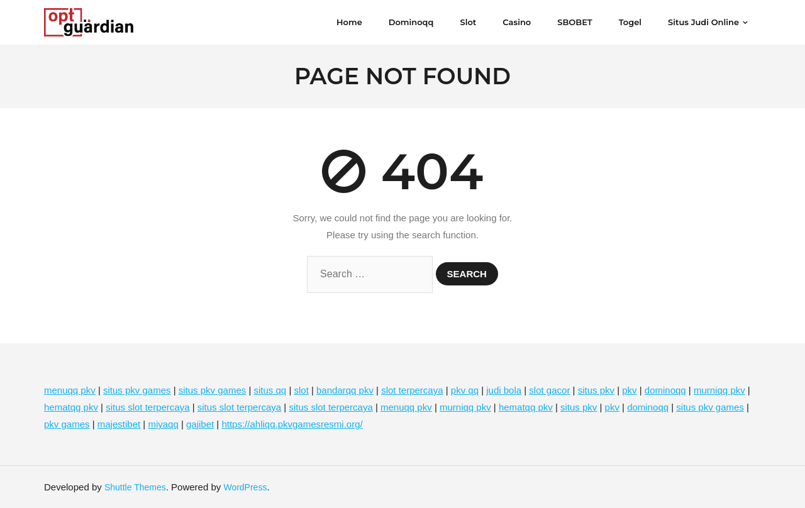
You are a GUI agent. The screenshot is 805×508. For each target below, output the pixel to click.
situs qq (270, 390)
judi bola (503, 390)
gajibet (200, 424)
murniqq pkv (719, 390)
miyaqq (163, 424)
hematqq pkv (71, 407)
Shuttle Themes (135, 487)
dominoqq (665, 390)
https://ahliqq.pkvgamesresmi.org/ (291, 424)
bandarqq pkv (345, 390)
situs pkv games (137, 390)
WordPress (245, 487)
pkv (629, 390)
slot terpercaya (412, 390)
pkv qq (465, 390)
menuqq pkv (70, 390)
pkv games (67, 424)
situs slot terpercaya (147, 407)
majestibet (118, 424)
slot (301, 390)
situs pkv (596, 390)
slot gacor (549, 390)
